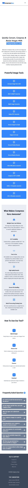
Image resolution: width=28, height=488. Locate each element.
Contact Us (14, 459)
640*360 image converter (14, 482)
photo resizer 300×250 (14, 480)
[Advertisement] (14, 20)
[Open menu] (25, 3)
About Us (14, 466)
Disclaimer (14, 462)
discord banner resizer (14, 484)
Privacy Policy (14, 464)
